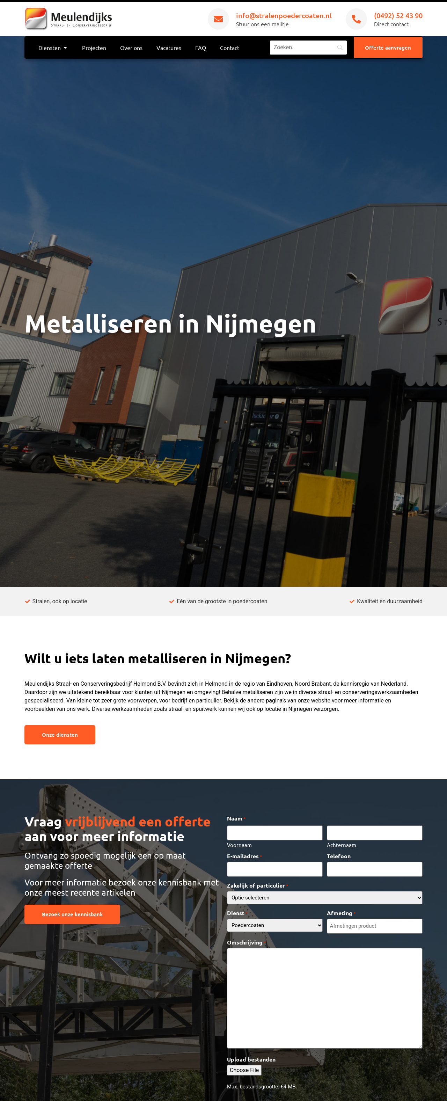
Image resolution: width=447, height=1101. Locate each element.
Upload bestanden (251, 1057)
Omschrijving (246, 939)
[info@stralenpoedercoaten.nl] (218, 19)
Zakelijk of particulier (257, 884)
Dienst (237, 911)
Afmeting (341, 911)
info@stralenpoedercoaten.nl (284, 15)
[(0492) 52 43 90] (356, 19)
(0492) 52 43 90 (398, 15)
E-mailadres (244, 855)
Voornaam (239, 844)
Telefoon (339, 855)
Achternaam (341, 844)
